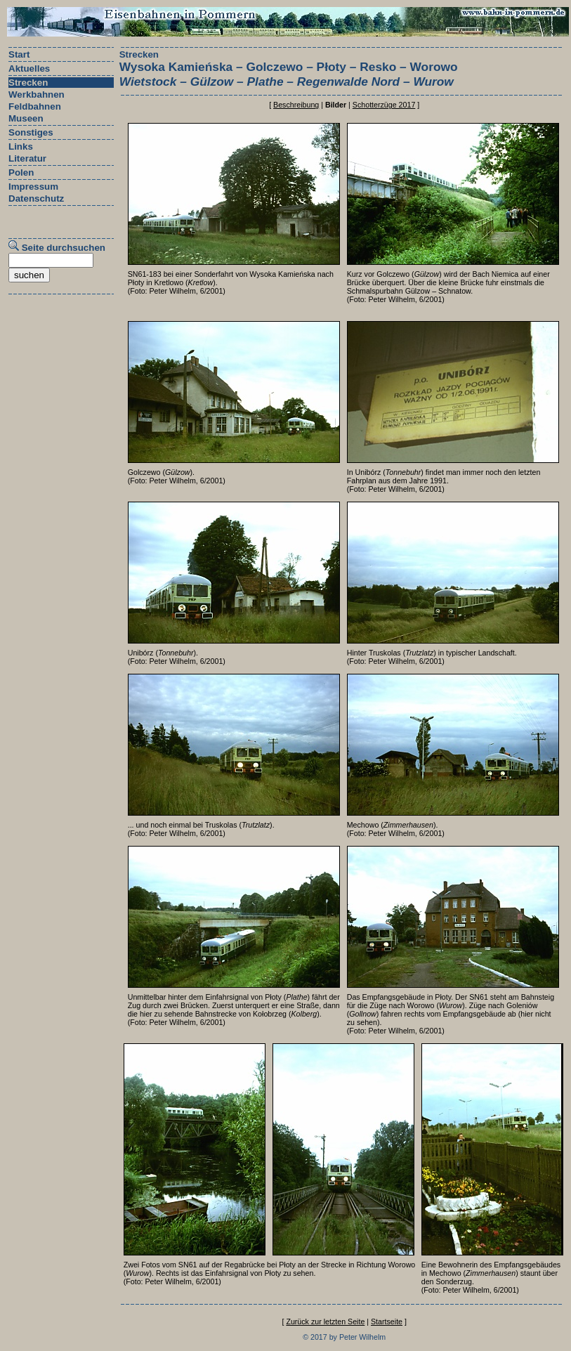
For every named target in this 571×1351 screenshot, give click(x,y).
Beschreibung (296, 104)
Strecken (28, 82)
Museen (26, 118)
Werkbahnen (36, 94)
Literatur (27, 158)
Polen (21, 172)
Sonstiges (30, 132)
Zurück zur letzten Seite (325, 1321)
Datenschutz (36, 198)
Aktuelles (29, 68)
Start (18, 54)
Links (20, 146)
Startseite (386, 1321)
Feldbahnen (34, 106)
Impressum (33, 186)
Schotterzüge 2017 (384, 104)
